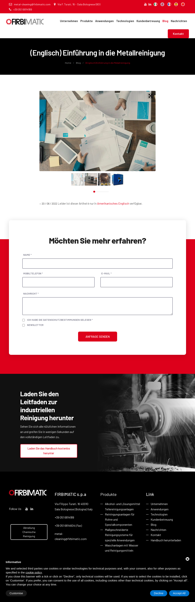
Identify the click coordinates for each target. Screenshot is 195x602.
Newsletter (35, 324)
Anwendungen (104, 21)
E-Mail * (106, 273)
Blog (165, 21)
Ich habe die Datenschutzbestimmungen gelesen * (60, 319)
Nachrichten (179, 21)
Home (68, 62)
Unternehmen (69, 21)
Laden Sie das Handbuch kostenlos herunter (48, 451)
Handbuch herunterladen (166, 540)
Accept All (179, 593)
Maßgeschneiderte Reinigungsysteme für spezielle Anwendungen (120, 535)
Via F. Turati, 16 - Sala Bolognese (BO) (77, 4)
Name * (27, 254)
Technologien (125, 21)
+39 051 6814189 (20, 9)
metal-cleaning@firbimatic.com (29, 4)
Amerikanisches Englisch (113, 203)
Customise (16, 593)
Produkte (86, 21)
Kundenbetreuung (148, 21)
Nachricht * (31, 293)
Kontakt (178, 33)
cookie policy (34, 572)
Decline (158, 593)
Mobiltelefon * (33, 273)
